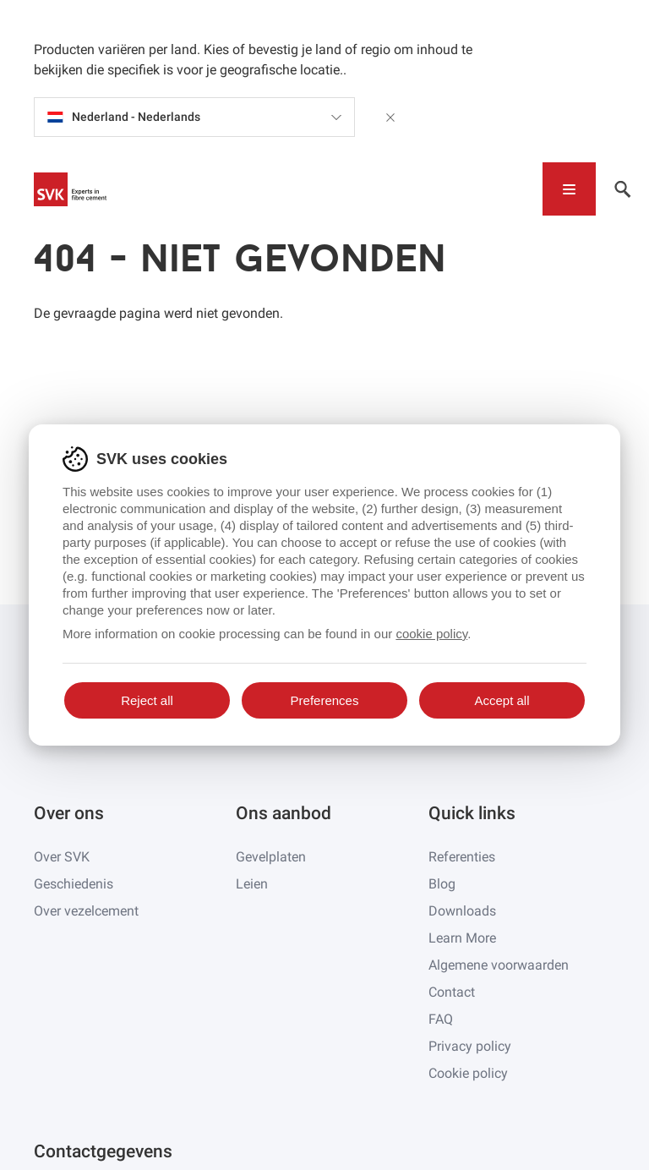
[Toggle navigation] (569, 189)
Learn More (462, 938)
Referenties (461, 857)
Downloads (462, 911)
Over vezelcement (86, 911)
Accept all (501, 700)
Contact (451, 992)
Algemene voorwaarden (498, 965)
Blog (441, 884)
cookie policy (431, 633)
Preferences (325, 700)
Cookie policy (468, 1073)
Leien (252, 884)
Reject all (147, 700)
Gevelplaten (271, 857)
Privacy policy (469, 1046)
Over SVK (62, 857)
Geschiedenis (73, 884)
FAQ (440, 1019)
